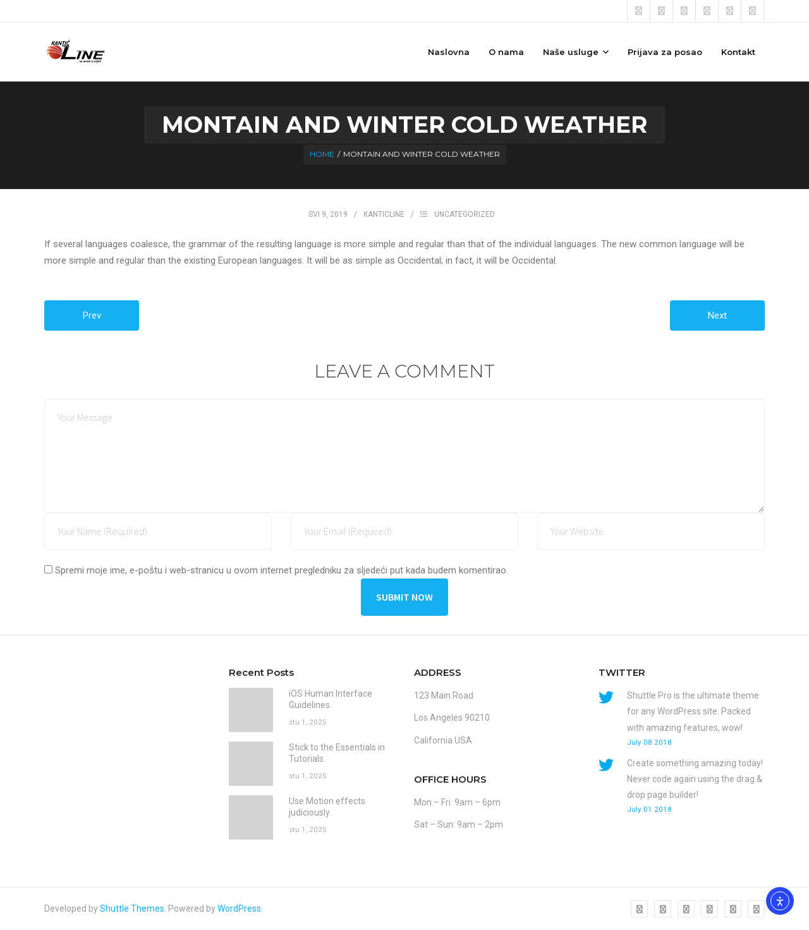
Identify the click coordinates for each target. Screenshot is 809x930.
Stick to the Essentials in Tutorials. (337, 753)
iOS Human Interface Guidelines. (330, 699)
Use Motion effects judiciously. (327, 806)
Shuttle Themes (132, 908)
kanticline (383, 214)
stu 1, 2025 (308, 722)
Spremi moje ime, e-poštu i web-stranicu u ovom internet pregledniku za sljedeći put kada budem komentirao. (281, 570)
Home (322, 154)
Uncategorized (464, 214)
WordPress (239, 908)
